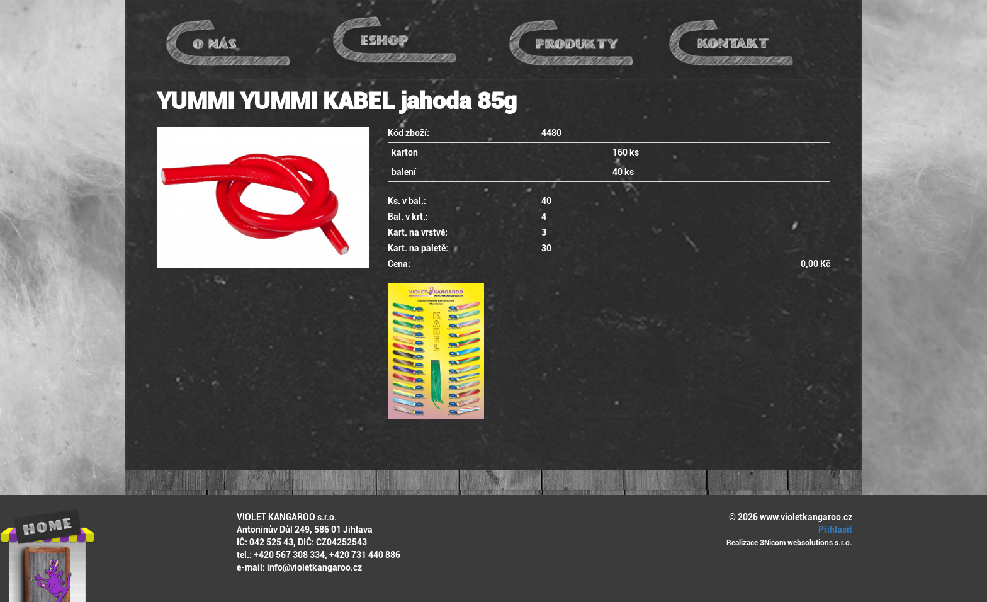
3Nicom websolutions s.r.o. (806, 542)
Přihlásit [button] (833, 530)
